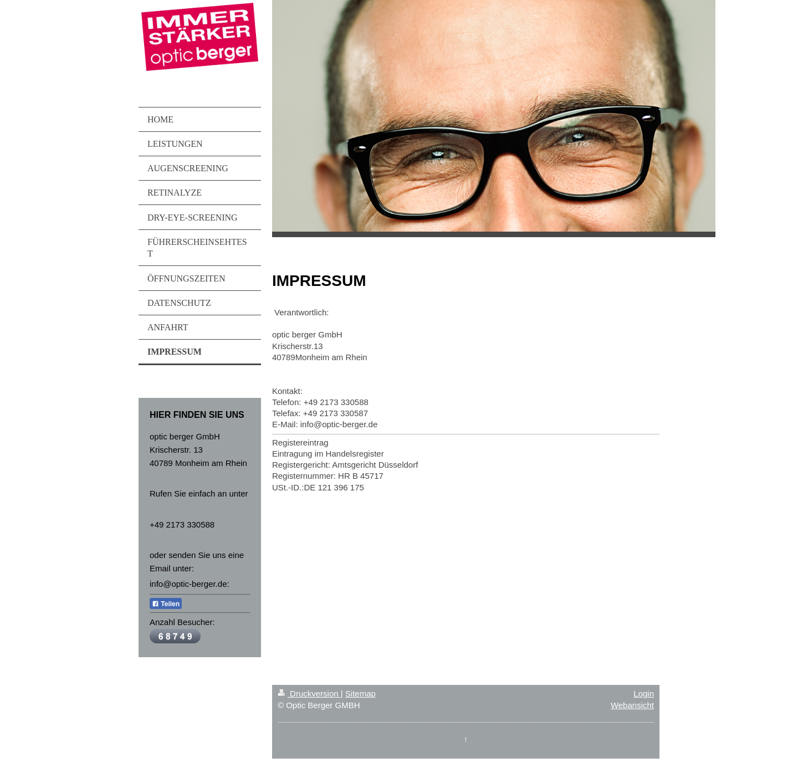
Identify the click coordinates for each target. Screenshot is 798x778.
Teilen (166, 604)
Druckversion (309, 693)
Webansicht (632, 705)
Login (643, 693)
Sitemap (360, 693)
